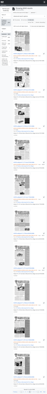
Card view (24, 20)
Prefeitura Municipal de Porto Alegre (6, 22)
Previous (15, 392)
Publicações (6, 37)
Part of (4, 15)
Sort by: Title (30, 22)
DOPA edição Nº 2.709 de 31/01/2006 (24, 126)
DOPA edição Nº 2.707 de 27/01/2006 (24, 90)
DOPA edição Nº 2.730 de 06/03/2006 (24, 233)
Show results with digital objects (37, 26)
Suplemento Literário (6, 51)
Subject (4, 28)
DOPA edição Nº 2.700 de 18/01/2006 (24, 53)
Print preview (16, 20)
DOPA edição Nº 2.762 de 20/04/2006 (24, 377)
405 (41, 392)
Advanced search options (21, 16)
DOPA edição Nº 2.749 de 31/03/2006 (24, 303)
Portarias (6, 41)
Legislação (6, 34)
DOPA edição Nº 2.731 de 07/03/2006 (24, 268)
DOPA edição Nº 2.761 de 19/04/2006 (24, 340)
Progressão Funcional (6, 47)
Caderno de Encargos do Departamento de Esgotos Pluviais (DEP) (6, 62)
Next (44, 392)
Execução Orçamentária (6, 55)
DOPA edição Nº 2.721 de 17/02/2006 (24, 197)
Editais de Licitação (6, 43)
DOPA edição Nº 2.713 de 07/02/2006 (24, 162)
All (2, 17)
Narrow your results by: (5, 9)
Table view (31, 20)
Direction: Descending (40, 22)
